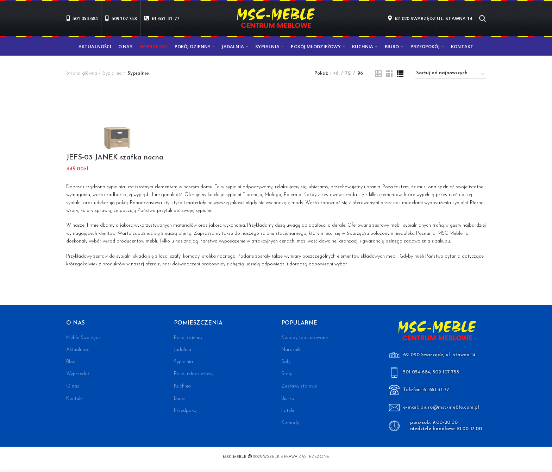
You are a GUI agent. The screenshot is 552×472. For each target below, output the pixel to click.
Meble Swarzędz (83, 337)
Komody (290, 423)
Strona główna (81, 73)
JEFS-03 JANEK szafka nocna (114, 157)
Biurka (287, 398)
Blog (71, 362)
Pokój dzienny (188, 337)
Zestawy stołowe (299, 386)
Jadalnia (182, 349)
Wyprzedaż (78, 374)
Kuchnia (182, 386)
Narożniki (291, 349)
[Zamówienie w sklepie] (450, 74)
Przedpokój (185, 410)
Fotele (287, 410)
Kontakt (74, 398)
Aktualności (78, 349)
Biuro (179, 398)
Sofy (285, 362)
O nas (72, 386)
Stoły (286, 374)
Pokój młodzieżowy (193, 374)
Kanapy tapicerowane (304, 337)
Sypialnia (112, 73)
